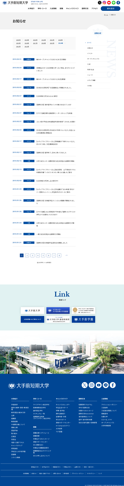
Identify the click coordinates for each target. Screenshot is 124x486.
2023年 (35, 40)
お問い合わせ (57, 473)
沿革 (12, 415)
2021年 (52, 40)
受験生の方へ (35, 467)
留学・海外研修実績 (85, 419)
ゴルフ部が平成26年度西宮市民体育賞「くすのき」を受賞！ (56, 122)
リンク (100, 473)
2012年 (27, 46)
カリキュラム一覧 (39, 413)
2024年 (27, 40)
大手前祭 (59, 428)
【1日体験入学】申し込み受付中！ (47, 181)
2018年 (27, 43)
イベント (89, 53)
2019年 (18, 43)
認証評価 (14, 430)
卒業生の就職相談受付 (41, 448)
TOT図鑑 (59, 431)
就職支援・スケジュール (41, 433)
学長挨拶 (14, 404)
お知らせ (90, 48)
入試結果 (104, 407)
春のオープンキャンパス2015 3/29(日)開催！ (51, 79)
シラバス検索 (15, 457)
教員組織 (14, 421)
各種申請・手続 (61, 416)
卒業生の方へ (68, 467)
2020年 (60, 40)
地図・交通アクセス (17, 442)
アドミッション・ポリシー (109, 404)
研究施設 (14, 448)
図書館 (13, 454)
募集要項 (104, 413)
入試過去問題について (109, 410)
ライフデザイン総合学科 (41, 404)
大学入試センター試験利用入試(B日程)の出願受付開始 (55, 161)
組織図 (13, 418)
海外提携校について (85, 416)
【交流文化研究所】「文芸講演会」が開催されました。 (54, 88)
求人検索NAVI (38, 445)
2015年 (52, 43)
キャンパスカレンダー (63, 404)
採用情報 (26, 473)
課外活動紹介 (60, 413)
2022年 (43, 40)
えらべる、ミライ (106, 419)
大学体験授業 (106, 425)
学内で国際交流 (84, 407)
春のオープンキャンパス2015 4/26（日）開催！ (51, 59)
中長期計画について (18, 424)
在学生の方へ (46, 467)
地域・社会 (90, 69)
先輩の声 (104, 416)
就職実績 (36, 436)
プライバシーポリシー (78, 473)
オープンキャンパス (93, 59)
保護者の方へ (57, 467)
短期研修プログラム (85, 404)
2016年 (43, 43)
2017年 (35, 43)
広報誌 (13, 436)
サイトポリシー (91, 473)
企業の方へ (77, 467)
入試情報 (53, 8)
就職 (61, 8)
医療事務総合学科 (39, 407)
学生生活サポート (62, 407)
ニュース (90, 75)
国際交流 (85, 8)
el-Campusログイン (63, 425)
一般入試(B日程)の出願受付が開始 (48, 234)
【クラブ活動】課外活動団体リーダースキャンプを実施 (54, 113)
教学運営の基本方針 (18, 412)
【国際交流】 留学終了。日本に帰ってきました (51, 152)
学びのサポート (61, 419)
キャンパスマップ (16, 445)
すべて (89, 43)
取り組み (14, 433)
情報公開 (14, 427)
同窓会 (13, 439)
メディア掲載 (91, 80)
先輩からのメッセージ (86, 410)
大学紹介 (31, 8)
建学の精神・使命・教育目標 (20, 408)
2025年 (18, 40)
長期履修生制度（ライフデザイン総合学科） (42, 417)
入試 (88, 64)
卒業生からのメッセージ (41, 439)
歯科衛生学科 (38, 410)
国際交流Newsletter (86, 413)
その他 (89, 86)
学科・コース (42, 8)
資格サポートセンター (40, 442)
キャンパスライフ (72, 8)
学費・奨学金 (60, 410)
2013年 (18, 46)
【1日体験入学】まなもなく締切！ (47, 96)
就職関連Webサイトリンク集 (42, 452)
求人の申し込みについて (41, 456)
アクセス (95, 8)
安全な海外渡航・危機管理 (88, 422)
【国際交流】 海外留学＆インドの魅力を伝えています (53, 105)
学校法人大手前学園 (18, 451)
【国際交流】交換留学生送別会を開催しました (51, 243)
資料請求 (66, 473)
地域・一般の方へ (89, 467)
